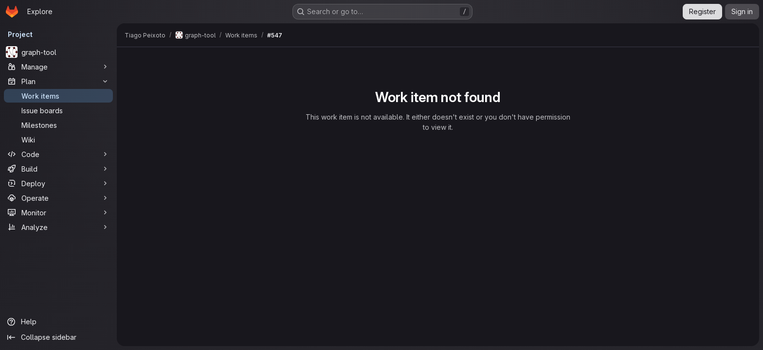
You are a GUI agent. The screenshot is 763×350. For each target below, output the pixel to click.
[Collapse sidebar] (58, 337)
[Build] (58, 168)
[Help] (58, 322)
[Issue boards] (58, 110)
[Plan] (58, 81)
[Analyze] (58, 227)
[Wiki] (58, 139)
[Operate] (58, 198)
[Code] (58, 154)
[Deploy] (58, 183)
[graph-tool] (58, 52)
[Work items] (58, 96)
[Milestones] (58, 125)
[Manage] (58, 66)
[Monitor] (58, 212)
